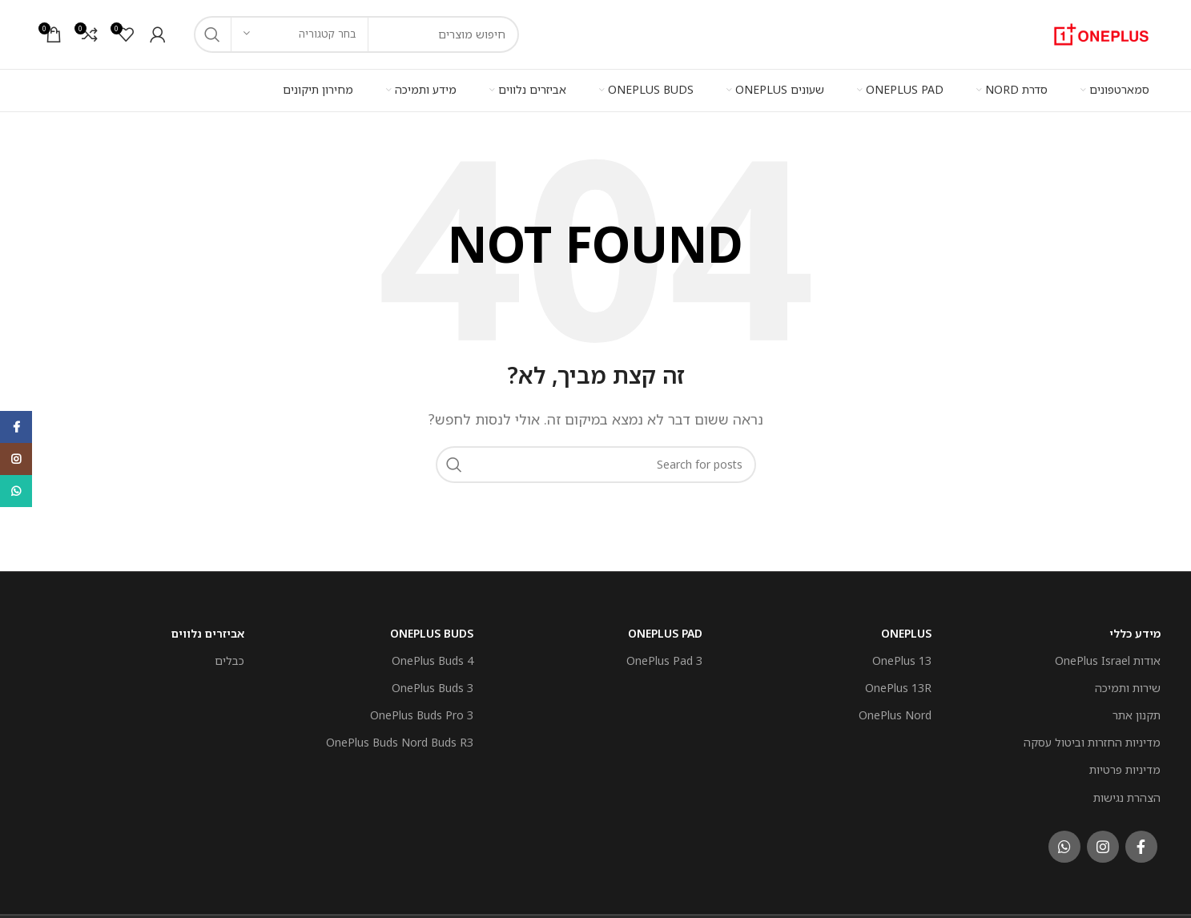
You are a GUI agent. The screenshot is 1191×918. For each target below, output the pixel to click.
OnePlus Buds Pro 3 (421, 711)
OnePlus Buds (431, 628)
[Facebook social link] (1141, 842)
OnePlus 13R (898, 683)
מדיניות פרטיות (1125, 765)
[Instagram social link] (1103, 842)
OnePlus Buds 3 (432, 683)
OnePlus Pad (665, 628)
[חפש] (596, 459)
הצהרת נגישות (1127, 792)
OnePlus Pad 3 (664, 655)
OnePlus (906, 628)
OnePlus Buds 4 (432, 655)
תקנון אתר (1137, 711)
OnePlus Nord (895, 711)
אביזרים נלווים (207, 628)
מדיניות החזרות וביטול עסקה (1092, 738)
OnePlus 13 (901, 655)
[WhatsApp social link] (1064, 842)
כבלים (229, 655)
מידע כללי (1135, 628)
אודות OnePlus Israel (1108, 655)
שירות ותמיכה (1128, 683)
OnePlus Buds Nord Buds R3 (399, 738)
